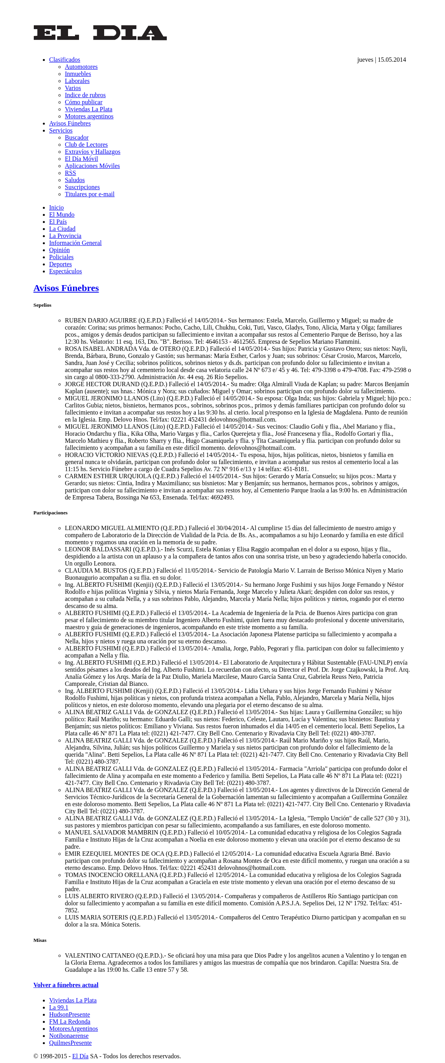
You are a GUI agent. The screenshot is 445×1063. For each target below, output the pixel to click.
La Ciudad (62, 228)
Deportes (60, 264)
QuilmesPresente (70, 1042)
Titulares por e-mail (90, 194)
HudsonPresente (69, 1014)
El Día (80, 1056)
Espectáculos (65, 271)
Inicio (56, 207)
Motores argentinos (89, 116)
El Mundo (61, 214)
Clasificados (64, 59)
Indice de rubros (85, 95)
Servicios (61, 130)
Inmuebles (78, 73)
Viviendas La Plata (88, 109)
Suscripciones (82, 187)
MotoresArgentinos (73, 1028)
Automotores (81, 66)
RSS (70, 172)
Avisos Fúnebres (70, 123)
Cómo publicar (84, 102)
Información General (75, 242)
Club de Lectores (86, 144)
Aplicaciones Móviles (92, 165)
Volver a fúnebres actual (65, 985)
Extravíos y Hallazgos (92, 151)
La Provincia (65, 235)
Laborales (77, 80)
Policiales (61, 257)
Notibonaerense (68, 1035)
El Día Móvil (81, 158)
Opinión (59, 250)
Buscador (76, 137)
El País (58, 221)
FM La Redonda (69, 1021)
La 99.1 (58, 1007)
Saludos (75, 180)
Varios (73, 88)
